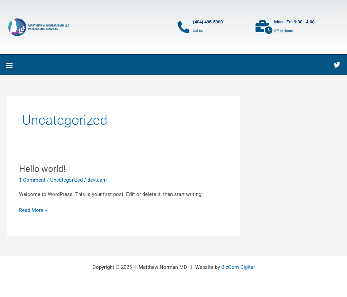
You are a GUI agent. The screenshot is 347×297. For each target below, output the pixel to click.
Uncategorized (66, 180)
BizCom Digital (238, 267)
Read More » (33, 209)
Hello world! (42, 169)
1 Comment (32, 180)
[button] (9, 65)
